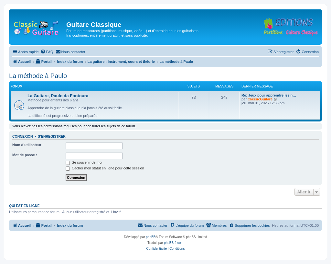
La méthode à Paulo (38, 75)
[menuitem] (46, 52)
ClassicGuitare (260, 99)
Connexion (22, 136)
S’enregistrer (52, 136)
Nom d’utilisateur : (28, 145)
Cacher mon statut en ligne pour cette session (105, 168)
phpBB (150, 237)
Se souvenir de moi (84, 162)
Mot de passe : (24, 155)
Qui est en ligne (24, 206)
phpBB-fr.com (174, 243)
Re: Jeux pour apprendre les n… (268, 95)
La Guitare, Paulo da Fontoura (57, 95)
